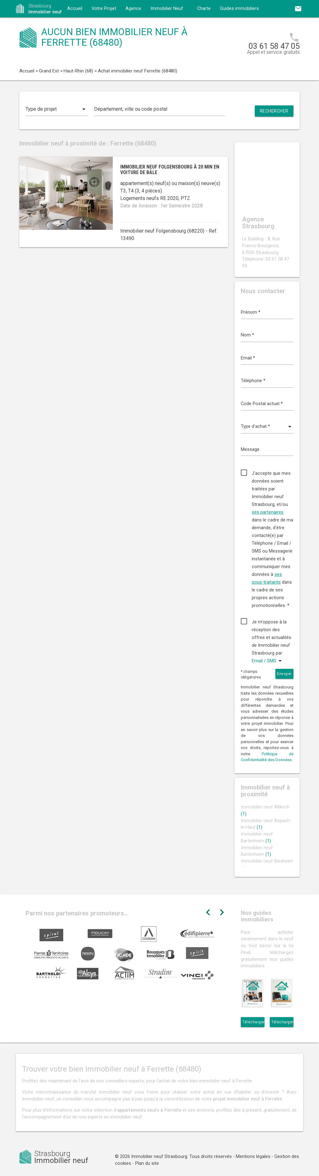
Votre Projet (104, 8)
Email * (248, 358)
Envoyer (284, 674)
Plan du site (147, 1163)
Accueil (74, 8)
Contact (75, 26)
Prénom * (250, 312)
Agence (133, 8)
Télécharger (253, 1022)
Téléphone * (253, 380)
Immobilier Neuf (166, 8)
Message (250, 449)
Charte (204, 8)
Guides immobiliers (239, 8)
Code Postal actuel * (262, 403)
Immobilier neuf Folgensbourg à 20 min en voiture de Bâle (169, 169)
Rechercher (274, 111)
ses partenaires (267, 512)
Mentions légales (253, 1156)
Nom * (247, 335)
